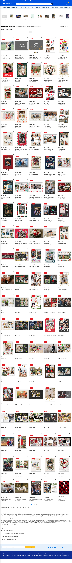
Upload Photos (30, 0)
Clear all (43, 26)
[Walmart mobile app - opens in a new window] (65, 547)
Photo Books (48, 7)
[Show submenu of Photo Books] (50, 7)
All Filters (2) (4, 26)
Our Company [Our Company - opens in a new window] (22, 553)
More (70, 7)
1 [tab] (35, 22)
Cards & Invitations (4, 10)
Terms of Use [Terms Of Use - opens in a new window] (13, 555)
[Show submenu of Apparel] (58, 7)
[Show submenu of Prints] (22, 7)
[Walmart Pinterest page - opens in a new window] (52, 547)
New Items (8, 7)
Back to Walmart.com (6, 0)
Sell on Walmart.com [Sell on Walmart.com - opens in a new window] (30, 553)
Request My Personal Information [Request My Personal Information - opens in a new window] (63, 555)
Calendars (66, 7)
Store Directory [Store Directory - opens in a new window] (12, 553)
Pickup (17, 7)
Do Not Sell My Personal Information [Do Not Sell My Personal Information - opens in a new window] (49, 555)
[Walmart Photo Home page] (8, 4)
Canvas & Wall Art (37, 7)
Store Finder (14, 0)
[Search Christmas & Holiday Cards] (15, 32)
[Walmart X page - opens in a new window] (50, 547)
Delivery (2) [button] (12, 26)
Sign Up (30, 547)
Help (56, 3)
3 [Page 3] (36, 504)
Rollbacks (4, 7)
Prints (21, 7)
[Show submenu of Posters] (33, 7)
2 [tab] (36, 22)
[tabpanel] (4, 17)
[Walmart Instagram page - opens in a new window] (57, 547)
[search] (30, 32)
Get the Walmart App (6, 555)
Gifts (53, 7)
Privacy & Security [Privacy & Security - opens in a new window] (20, 555)
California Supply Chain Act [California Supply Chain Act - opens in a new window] (37, 555)
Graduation (13, 7)
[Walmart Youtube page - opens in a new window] (55, 547)
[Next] (41, 504)
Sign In (68, 0)
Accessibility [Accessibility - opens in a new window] (58, 553)
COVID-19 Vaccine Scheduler (43, 553)
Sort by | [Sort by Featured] (62, 26)
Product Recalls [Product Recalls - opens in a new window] (52, 553)
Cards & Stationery (26, 7)
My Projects (18, 0)
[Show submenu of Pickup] (18, 7)
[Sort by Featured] (67, 26)
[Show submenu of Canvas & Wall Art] (40, 7)
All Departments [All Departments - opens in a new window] (5, 553)
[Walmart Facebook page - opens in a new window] (48, 547)
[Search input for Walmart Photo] (33, 4)
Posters (32, 7)
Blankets (43, 7)
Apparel (56, 7)
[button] (7, 37)
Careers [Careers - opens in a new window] (17, 553)
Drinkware (61, 7)
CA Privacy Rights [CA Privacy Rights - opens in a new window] (28, 555)
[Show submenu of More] (71, 7)
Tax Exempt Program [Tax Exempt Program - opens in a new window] (64, 553)
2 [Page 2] (34, 504)
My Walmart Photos (24, 0)
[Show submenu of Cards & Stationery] (29, 7)
